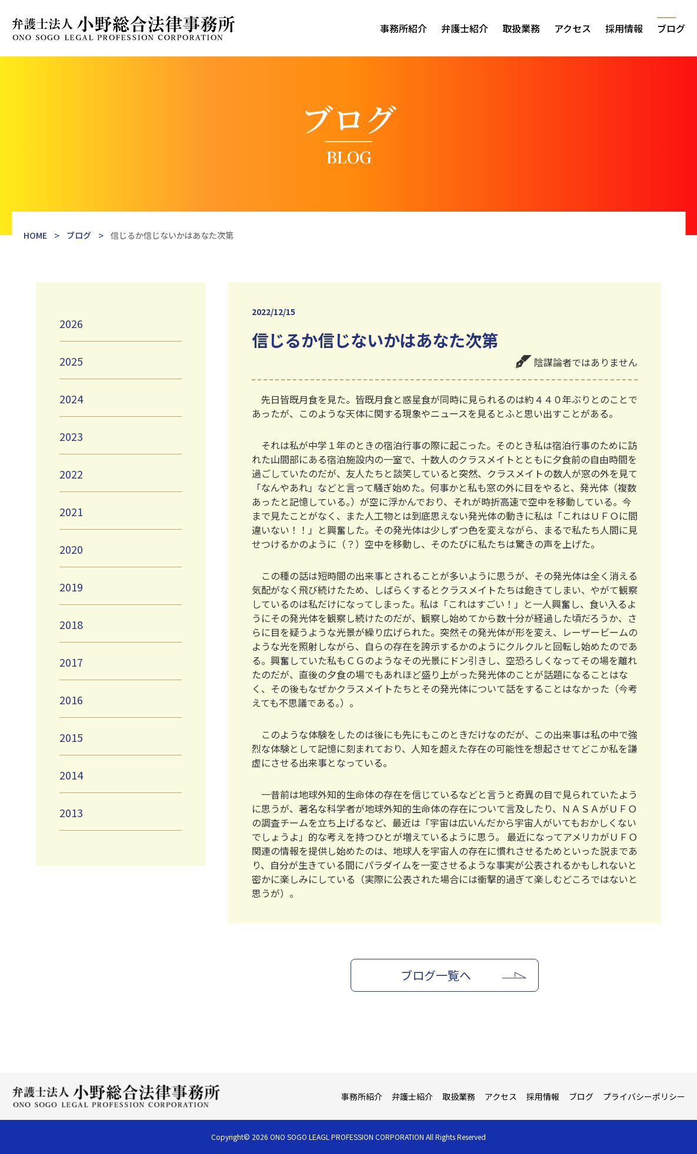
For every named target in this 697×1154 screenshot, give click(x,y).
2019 (71, 586)
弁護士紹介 (464, 28)
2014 (71, 774)
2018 (71, 624)
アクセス (572, 28)
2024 (71, 398)
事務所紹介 (403, 28)
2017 (71, 662)
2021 (71, 511)
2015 (71, 737)
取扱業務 (521, 28)
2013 (71, 812)
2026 (71, 323)
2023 (71, 436)
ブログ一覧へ (436, 975)
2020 (71, 549)
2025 (71, 361)
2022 (71, 473)
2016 (71, 699)
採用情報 (624, 28)
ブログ (671, 28)
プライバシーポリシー (644, 1096)
